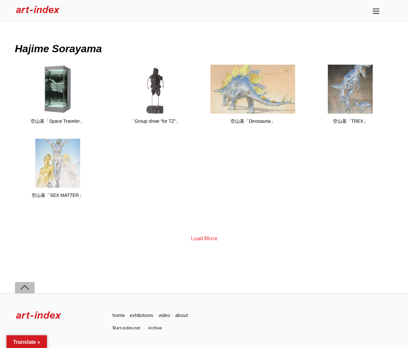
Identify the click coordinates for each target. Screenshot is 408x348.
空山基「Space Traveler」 (57, 121)
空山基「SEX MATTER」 (57, 195)
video (164, 315)
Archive (155, 328)
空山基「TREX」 (350, 121)
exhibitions (141, 315)
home (119, 315)
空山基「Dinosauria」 (253, 121)
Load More (204, 238)
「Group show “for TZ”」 (155, 121)
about (181, 315)
